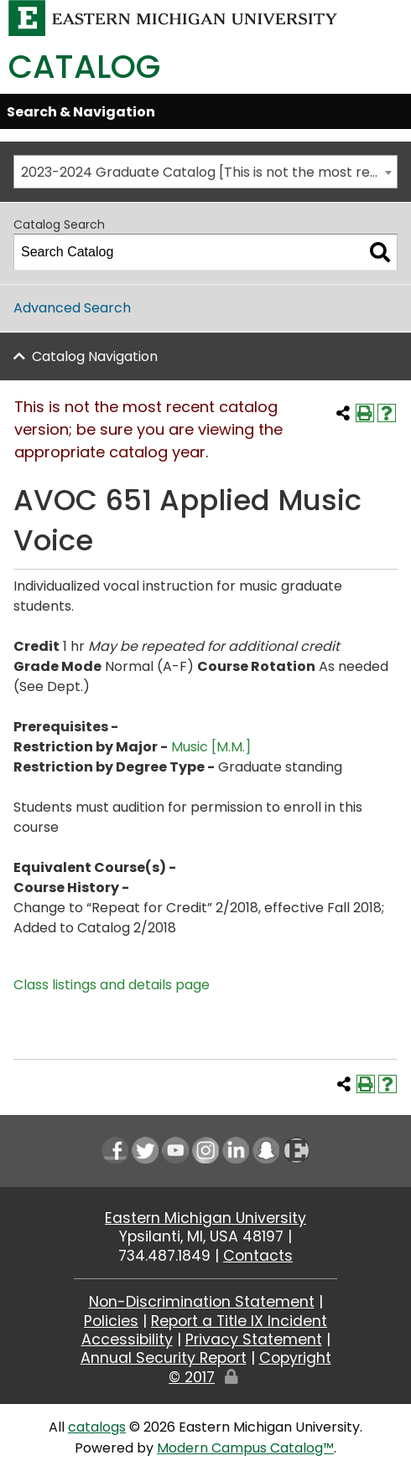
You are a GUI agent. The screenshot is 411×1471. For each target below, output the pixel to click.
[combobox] (205, 171)
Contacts (258, 1256)
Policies (111, 1321)
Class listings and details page (111, 984)
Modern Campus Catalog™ (245, 1448)
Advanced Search (72, 307)
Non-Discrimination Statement (202, 1302)
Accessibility (127, 1339)
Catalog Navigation (95, 356)
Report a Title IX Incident (239, 1321)
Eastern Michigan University (205, 1218)
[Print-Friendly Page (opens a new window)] (365, 413)
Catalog (84, 66)
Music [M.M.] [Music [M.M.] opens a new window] (211, 746)
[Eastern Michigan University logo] (173, 17)
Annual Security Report (164, 1358)
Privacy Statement (253, 1339)
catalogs (97, 1427)
